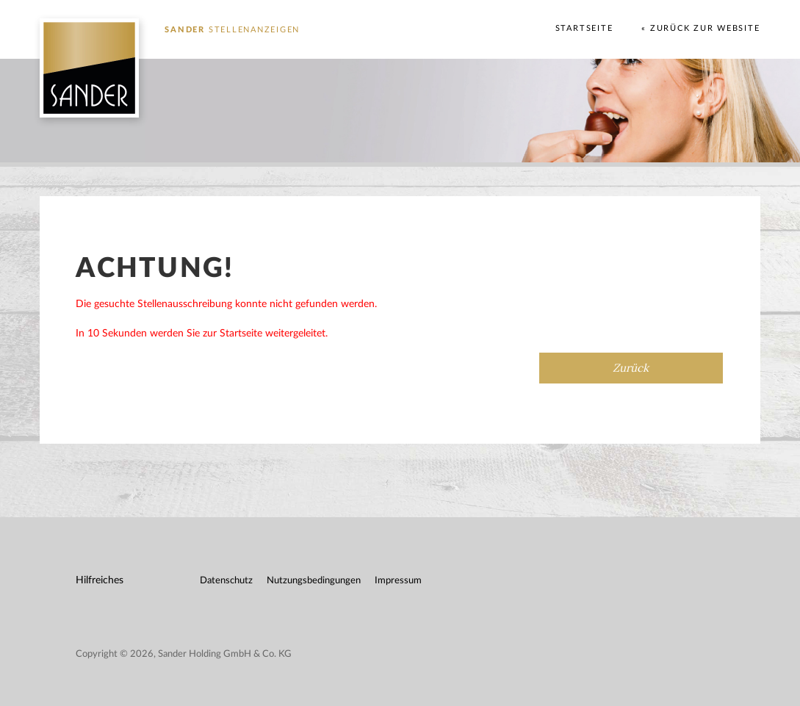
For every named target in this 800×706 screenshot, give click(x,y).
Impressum (398, 581)
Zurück (631, 368)
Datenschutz (226, 581)
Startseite (584, 28)
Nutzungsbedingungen (314, 581)
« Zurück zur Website (700, 28)
